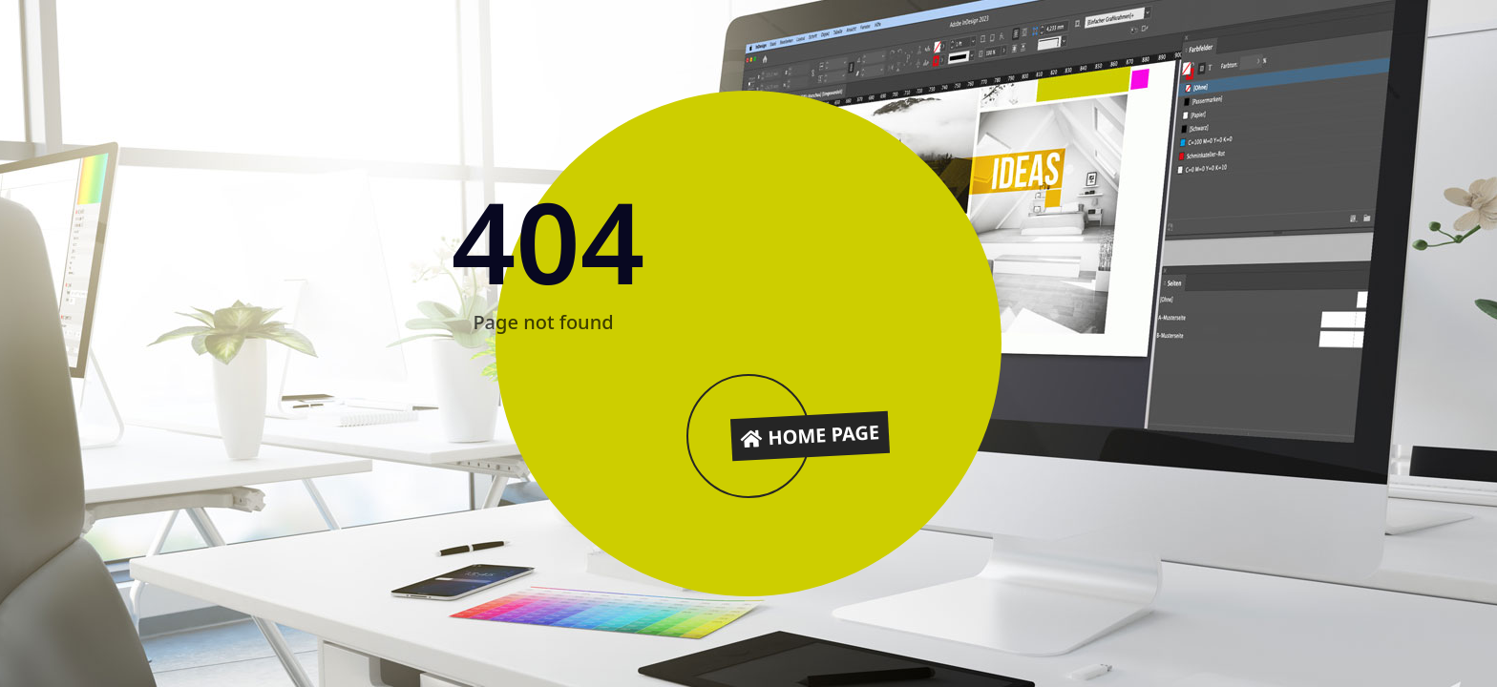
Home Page (810, 434)
